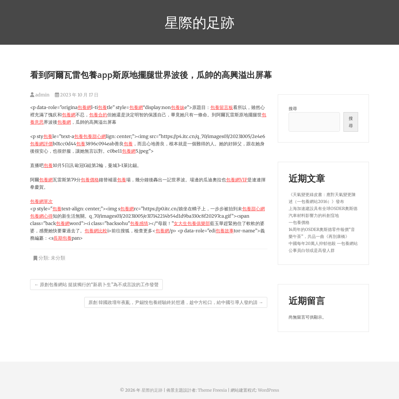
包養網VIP (236, 180)
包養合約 (98, 115)
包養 (102, 107)
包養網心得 (41, 216)
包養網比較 (96, 231)
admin (40, 95)
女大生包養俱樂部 (192, 223)
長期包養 (62, 238)
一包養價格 (299, 222)
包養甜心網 (94, 136)
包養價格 (90, 180)
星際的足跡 (199, 22)
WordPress (268, 390)
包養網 (84, 107)
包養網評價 (41, 144)
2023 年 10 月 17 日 (77, 95)
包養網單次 (41, 201)
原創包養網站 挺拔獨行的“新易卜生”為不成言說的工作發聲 (96, 285)
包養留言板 (221, 107)
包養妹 (177, 107)
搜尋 (293, 108)
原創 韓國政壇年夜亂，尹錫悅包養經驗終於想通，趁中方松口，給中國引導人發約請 (175, 302)
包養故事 (225, 231)
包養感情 (139, 223)
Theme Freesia (212, 390)
